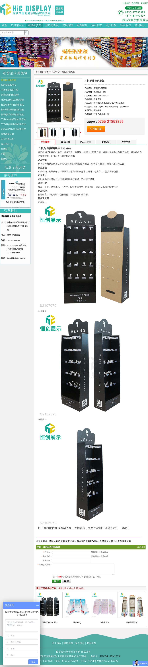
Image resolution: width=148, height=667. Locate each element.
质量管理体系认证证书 (15, 202)
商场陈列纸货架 (8, 80)
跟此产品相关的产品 (46, 590)
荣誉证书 (10, 175)
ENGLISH (137, 8)
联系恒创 (91, 645)
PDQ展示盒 (95, 541)
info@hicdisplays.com (16, 258)
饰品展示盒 (104, 625)
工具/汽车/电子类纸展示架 (13, 119)
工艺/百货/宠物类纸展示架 (13, 124)
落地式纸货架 (83, 541)
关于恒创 (111, 25)
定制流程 (67, 25)
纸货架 (61, 541)
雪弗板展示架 (7, 134)
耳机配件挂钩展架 (122, 541)
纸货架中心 (17, 25)
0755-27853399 (13, 235)
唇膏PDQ (77, 625)
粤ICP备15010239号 (110, 658)
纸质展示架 (107, 541)
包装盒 (4, 158)
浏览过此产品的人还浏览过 (71, 590)
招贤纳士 (140, 25)
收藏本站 (126, 3)
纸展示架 (53, 541)
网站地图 (144, 3)
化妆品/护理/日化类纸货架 (13, 129)
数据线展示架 (132, 625)
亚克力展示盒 (7, 139)
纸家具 (4, 149)
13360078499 (12, 245)
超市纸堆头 (51, 25)
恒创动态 (96, 25)
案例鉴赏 (82, 25)
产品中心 (55, 72)
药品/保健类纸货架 (10, 95)
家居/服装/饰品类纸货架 (12, 114)
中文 (129, 8)
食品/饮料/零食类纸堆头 (12, 104)
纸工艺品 (5, 144)
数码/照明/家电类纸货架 (12, 109)
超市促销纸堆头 (8, 85)
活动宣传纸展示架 (9, 90)
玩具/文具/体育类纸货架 (12, 99)
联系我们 (125, 25)
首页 (4, 25)
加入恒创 (79, 645)
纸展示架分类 (15, 167)
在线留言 (135, 3)
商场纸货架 (34, 25)
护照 (3, 154)
